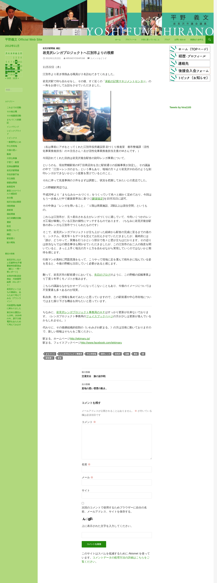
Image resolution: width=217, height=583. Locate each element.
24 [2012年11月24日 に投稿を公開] (18, 70)
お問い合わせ (180, 40)
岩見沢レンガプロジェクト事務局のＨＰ (80, 312)
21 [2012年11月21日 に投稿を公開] (11, 70)
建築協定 (97, 198)
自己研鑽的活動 (14, 218)
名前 (86, 464)
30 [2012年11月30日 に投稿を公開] (16, 74)
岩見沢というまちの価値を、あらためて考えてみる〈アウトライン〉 (14, 295)
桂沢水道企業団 (14, 202)
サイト (86, 490)
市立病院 (11, 178)
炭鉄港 (10, 210)
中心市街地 (91, 354)
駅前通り (49, 358)
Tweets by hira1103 (180, 107)
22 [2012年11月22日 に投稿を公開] (14, 70)
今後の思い (12, 150)
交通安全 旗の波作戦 (117, 374)
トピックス (12, 138)
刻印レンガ (105, 354)
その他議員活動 (14, 115)
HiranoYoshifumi (75, 58)
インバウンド (13, 127)
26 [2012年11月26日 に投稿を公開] (6, 74)
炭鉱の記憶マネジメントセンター (125, 81)
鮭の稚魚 (11, 242)
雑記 (58, 48)
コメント (89, 422)
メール (87, 477)
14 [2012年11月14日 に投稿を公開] (11, 66)
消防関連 (11, 206)
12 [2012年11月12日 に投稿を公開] (6, 66)
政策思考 (11, 186)
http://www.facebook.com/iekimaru (101, 342)
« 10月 (8, 78)
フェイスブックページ (99, 316)
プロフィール (130, 40)
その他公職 (12, 111)
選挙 (9, 222)
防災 (9, 226)
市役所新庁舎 (13, 174)
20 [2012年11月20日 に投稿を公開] (9, 70)
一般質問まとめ (14, 142)
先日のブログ (102, 274)
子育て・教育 (13, 162)
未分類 (10, 198)
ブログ (167, 40)
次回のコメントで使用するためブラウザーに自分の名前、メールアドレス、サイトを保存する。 (114, 509)
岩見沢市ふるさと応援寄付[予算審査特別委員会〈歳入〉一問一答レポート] (14, 266)
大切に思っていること (150, 40)
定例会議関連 (13, 166)
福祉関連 (11, 214)
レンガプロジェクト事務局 (71, 354)
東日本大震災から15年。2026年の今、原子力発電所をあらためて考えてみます (14, 318)
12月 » (16, 78)
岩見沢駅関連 (49, 48)
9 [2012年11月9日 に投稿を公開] (16, 62)
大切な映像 (12, 158)
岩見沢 (118, 354)
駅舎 (60, 358)
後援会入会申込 (196, 40)
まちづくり (50, 354)
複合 (135, 354)
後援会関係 (12, 182)
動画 (9, 154)
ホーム (118, 40)
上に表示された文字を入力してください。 (107, 525)
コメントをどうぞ (98, 58)
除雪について (13, 230)
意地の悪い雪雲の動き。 (117, 386)
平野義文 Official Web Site (23, 39)
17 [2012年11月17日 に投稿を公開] (18, 66)
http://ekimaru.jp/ (80, 338)
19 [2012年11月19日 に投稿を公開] (6, 70)
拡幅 (127, 354)
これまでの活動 (14, 107)
